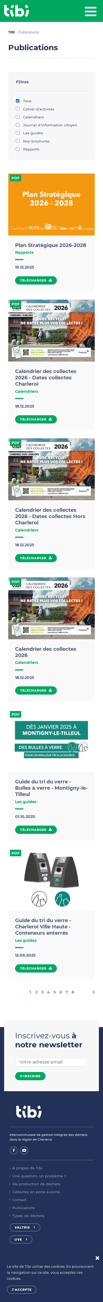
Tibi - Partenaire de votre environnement (16, 11)
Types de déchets (28, 1215)
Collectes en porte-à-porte (36, 1192)
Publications (23, 1208)
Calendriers (30, 117)
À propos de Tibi (27, 1168)
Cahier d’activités (35, 109)
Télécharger (33, 280)
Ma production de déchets (36, 1184)
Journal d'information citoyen (46, 125)
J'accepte (22, 1290)
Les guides (29, 133)
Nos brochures (33, 141)
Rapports (28, 149)
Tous (24, 101)
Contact (19, 1200)
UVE (18, 1239)
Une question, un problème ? (39, 1176)
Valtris (22, 1227)
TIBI (11, 32)
